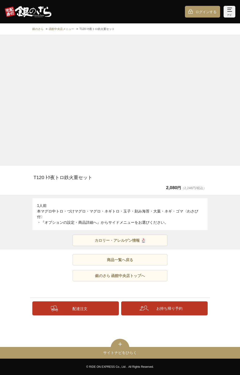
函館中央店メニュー (61, 29)
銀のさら (38, 29)
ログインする (206, 12)
